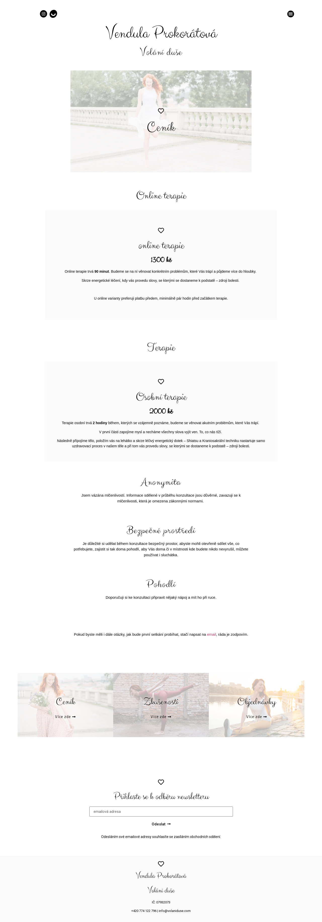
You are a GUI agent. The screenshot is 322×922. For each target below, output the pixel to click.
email (211, 634)
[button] (290, 14)
